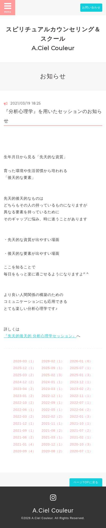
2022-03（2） (24, 416)
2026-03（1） (24, 361)
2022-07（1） (81, 402)
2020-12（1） (53, 444)
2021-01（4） (24, 444)
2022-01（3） (81, 416)
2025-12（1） (24, 368)
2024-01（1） (53, 382)
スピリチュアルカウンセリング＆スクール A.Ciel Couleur (53, 39)
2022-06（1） (24, 410)
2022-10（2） (24, 402)
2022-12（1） (53, 396)
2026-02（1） (53, 361)
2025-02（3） (53, 375)
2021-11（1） (53, 423)
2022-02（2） (53, 416)
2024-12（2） (24, 382)
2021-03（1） (53, 437)
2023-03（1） (53, 389)
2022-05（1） (53, 410)
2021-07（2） (81, 430)
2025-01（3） (81, 375)
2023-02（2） (81, 389)
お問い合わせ (91, 7)
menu (8, 7)
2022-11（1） (81, 396)
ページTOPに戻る (85, 482)
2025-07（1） (81, 368)
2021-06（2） (24, 437)
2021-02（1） (81, 437)
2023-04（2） (24, 389)
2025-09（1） (53, 368)
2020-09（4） (24, 451)
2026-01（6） (81, 361)
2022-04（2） (81, 410)
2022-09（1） (53, 402)
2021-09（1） (24, 430)
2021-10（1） (81, 423)
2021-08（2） (53, 430)
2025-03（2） (24, 375)
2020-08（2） (53, 451)
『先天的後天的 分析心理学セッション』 (40, 336)
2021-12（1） (24, 423)
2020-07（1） (81, 451)
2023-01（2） (24, 396)
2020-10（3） (81, 444)
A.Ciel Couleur (53, 510)
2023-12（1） (81, 382)
